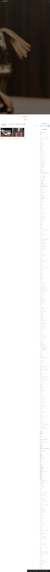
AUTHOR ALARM (42, 133)
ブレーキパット (42, 347)
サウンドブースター (42, 223)
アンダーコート (42, 153)
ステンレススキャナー (43, 251)
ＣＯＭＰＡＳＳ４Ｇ (42, 525)
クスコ (41, 206)
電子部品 (41, 494)
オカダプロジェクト (42, 187)
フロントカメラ (42, 330)
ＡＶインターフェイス (43, 511)
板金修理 (41, 469)
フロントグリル (42, 333)
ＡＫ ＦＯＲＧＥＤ (42, 502)
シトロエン (41, 229)
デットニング (41, 300)
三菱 (40, 443)
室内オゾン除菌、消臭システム (44, 452)
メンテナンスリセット (43, 401)
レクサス (41, 428)
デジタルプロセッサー (43, 298)
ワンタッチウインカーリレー (43, 441)
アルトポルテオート (42, 145)
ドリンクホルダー (42, 309)
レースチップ (41, 431)
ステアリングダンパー (43, 248)
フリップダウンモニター (43, 328)
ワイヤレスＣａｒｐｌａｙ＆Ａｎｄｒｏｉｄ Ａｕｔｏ (44, 438)
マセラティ (41, 384)
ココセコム (41, 209)
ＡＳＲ (41, 505)
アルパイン (41, 147)
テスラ (41, 286)
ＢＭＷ (41, 519)
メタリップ (41, 395)
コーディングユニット (43, 217)
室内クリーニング (42, 454)
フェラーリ (41, 325)
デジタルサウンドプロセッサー (44, 297)
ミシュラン (41, 392)
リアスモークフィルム (43, 417)
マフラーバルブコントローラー (44, 387)
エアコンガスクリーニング (43, 164)
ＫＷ (40, 566)
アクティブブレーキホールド (43, 139)
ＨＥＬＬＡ (41, 549)
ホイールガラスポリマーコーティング (44, 368)
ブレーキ (41, 342)
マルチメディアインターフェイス (44, 390)
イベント (41, 156)
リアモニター (41, 420)
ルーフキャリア (42, 425)
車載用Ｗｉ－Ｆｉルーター (43, 486)
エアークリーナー (42, 172)
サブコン (41, 228)
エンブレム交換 (42, 182)
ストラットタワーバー (43, 253)
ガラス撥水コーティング (43, 201)
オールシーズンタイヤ (43, 195)
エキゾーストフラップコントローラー (44, 176)
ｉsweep (41, 552)
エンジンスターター (42, 179)
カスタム (41, 196)
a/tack (41, 131)
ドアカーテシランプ (42, 306)
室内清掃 (41, 460)
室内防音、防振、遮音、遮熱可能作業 (44, 462)
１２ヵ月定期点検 (42, 497)
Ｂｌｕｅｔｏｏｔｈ (42, 516)
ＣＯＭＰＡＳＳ (42, 524)
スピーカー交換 (42, 259)
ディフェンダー (42, 292)
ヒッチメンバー (42, 322)
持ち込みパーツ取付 (42, 464)
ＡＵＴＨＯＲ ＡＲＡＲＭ (43, 508)
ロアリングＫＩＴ (42, 434)
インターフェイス (42, 158)
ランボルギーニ (42, 415)
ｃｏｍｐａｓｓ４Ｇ (42, 527)
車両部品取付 (41, 483)
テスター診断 (41, 284)
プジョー (41, 350)
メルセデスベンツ (42, 398)
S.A (40, 136)
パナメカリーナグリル (43, 319)
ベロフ (41, 361)
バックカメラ (41, 314)
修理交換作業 (41, 446)
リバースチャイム (42, 423)
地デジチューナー (42, 449)
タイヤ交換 (41, 275)
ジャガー (41, 240)
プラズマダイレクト (42, 353)
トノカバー (41, 303)
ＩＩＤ (41, 558)
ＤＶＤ (41, 536)
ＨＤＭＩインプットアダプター (44, 547)
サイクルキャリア (42, 220)
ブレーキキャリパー (42, 344)
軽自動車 (41, 489)
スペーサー (41, 262)
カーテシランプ (42, 198)
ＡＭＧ (41, 503)
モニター (41, 404)
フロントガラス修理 (42, 331)
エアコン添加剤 (42, 167)
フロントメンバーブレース (43, 336)
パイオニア (41, 317)
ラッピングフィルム (42, 409)
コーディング (41, 215)
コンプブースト (42, 212)
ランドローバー (42, 412)
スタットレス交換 (42, 245)
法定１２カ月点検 (42, 472)
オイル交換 (41, 184)
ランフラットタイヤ (42, 414)
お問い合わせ (45, 570)
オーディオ (41, 190)
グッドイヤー (41, 207)
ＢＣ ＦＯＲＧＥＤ (42, 514)
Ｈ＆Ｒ (41, 544)
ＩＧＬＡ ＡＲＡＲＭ (43, 555)
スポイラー (41, 264)
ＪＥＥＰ (41, 563)
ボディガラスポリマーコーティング (44, 376)
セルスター (41, 270)
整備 (40, 467)
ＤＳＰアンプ (41, 535)
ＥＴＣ (41, 538)
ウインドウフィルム (42, 161)
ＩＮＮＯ (41, 560)
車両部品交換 (41, 481)
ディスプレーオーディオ (43, 289)
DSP (40, 134)
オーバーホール (42, 193)
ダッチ (41, 281)
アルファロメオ (42, 150)
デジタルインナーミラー (43, 295)
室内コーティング (42, 457)
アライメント (41, 142)
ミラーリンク (41, 393)
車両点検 (41, 480)
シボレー (41, 231)
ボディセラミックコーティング (44, 379)
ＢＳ (40, 522)
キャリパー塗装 (42, 204)
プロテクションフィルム (43, 355)
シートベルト (41, 237)
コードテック (41, 218)
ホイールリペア (42, 370)
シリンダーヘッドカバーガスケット (44, 234)
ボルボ (41, 381)
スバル (41, 256)
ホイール (41, 366)
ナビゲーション (42, 311)
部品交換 (41, 491)
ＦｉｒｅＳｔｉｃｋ (42, 541)
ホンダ (41, 373)
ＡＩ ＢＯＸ (41, 500)
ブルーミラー (41, 339)
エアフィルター (42, 169)
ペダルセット (41, 364)
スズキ (41, 242)
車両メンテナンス (42, 478)
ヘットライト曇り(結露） (43, 358)
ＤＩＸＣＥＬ (41, 533)
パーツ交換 (41, 320)
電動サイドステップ (42, 492)
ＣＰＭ (41, 530)
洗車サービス (41, 475)
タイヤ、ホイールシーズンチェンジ (44, 273)
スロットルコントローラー (43, 267)
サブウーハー (41, 226)
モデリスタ (41, 403)
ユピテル (41, 406)
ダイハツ (41, 278)
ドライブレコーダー (42, 308)
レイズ (41, 426)
